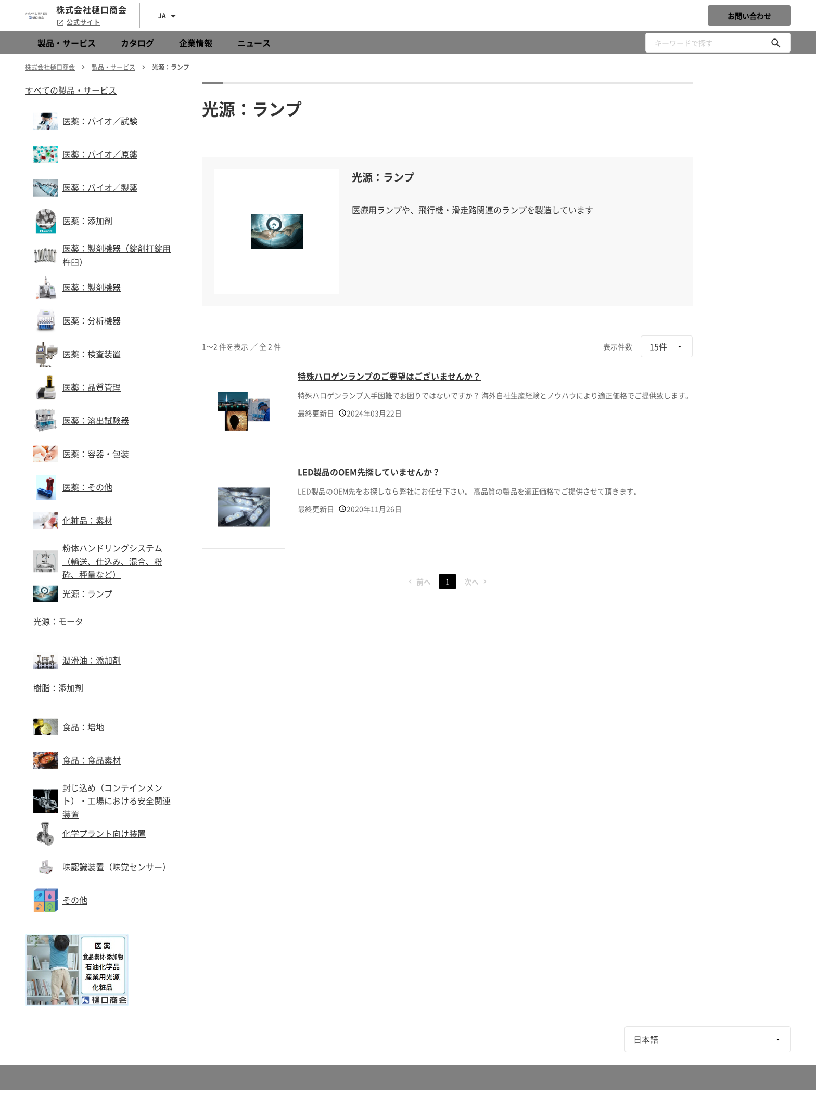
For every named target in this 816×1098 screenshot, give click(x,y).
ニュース (254, 42)
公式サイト (78, 22)
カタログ (137, 42)
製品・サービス (66, 42)
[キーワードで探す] (775, 42)
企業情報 (195, 42)
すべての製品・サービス (71, 90)
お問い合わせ (749, 15)
